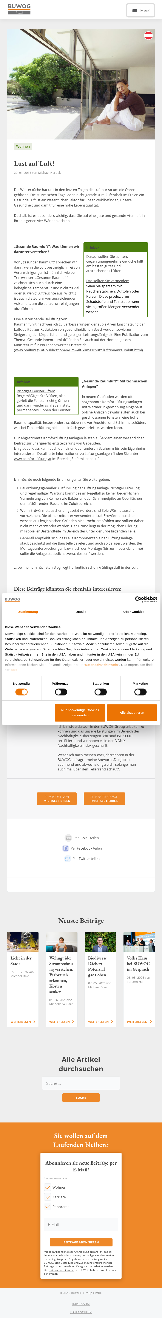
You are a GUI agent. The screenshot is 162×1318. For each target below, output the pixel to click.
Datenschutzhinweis (101, 665)
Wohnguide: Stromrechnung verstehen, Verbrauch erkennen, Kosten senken (61, 979)
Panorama (60, 1206)
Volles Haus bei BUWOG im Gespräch (139, 979)
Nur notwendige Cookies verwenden (80, 712)
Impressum (81, 1304)
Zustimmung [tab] (28, 612)
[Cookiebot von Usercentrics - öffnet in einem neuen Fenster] (138, 599)
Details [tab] (81, 612)
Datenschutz (81, 1312)
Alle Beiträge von (104, 799)
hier (14, 670)
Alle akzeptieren (132, 712)
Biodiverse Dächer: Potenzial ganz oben (100, 979)
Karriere (59, 1197)
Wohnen (59, 1187)
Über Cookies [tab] (133, 612)
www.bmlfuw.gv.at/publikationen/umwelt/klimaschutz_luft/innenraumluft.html (78, 350)
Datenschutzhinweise (61, 1270)
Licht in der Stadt (23, 979)
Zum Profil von (57, 799)
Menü (145, 10)
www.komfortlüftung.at (32, 458)
